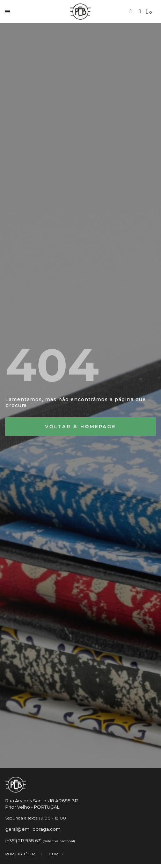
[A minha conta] (140, 12)
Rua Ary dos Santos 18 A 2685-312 (42, 800)
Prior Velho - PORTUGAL (32, 807)
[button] (131, 11)
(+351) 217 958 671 (23, 840)
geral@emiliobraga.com (32, 829)
